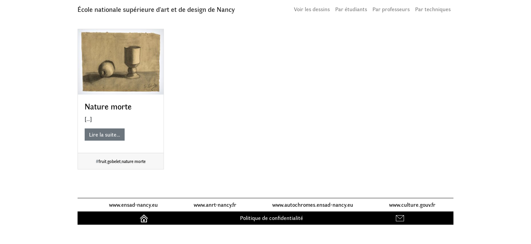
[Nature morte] (121, 62)
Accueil (144, 217)
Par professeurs (391, 9)
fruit (102, 161)
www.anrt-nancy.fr (215, 204)
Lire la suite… (104, 134)
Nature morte (108, 106)
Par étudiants (351, 9)
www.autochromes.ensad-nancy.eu (312, 204)
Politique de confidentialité (271, 217)
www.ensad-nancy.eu (133, 204)
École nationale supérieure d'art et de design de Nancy (156, 9)
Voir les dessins (312, 9)
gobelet (114, 161)
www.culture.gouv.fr (412, 204)
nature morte (134, 161)
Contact (400, 217)
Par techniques (433, 9)
